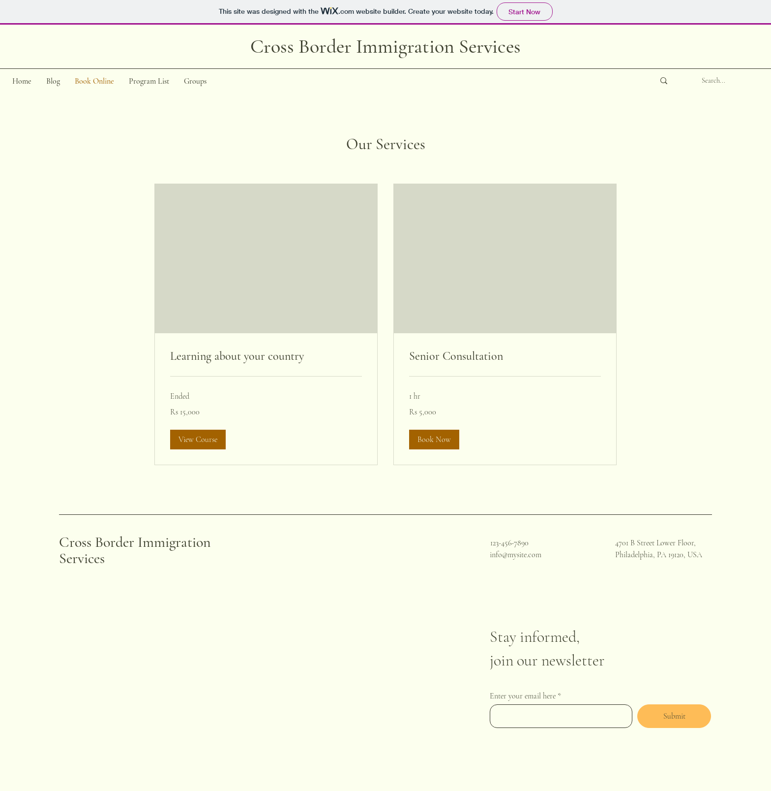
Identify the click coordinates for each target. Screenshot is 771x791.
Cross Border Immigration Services (135, 550)
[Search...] (713, 81)
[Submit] (674, 716)
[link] (266, 356)
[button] (198, 439)
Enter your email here (523, 696)
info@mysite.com (515, 555)
